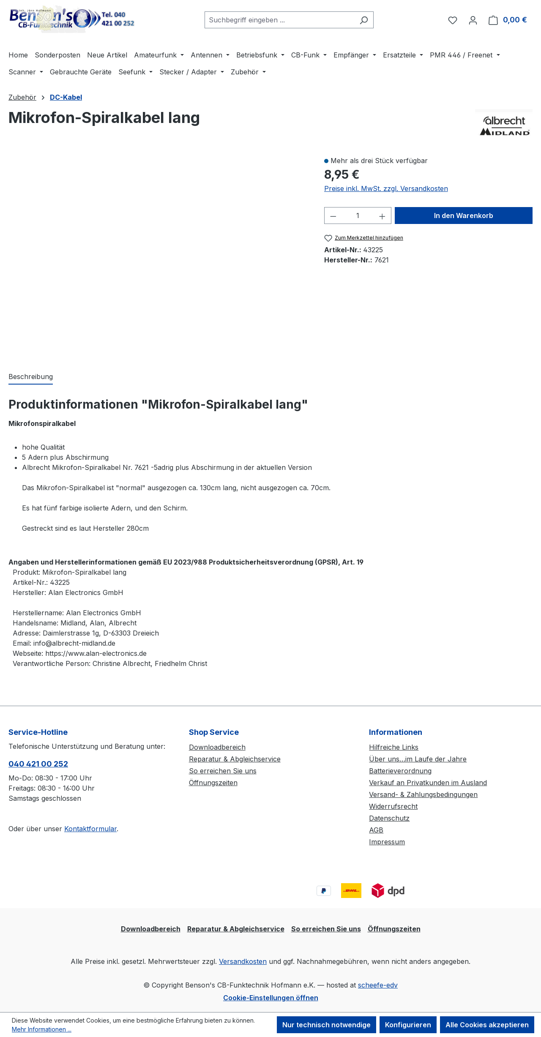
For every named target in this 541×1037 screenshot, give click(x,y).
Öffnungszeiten (213, 782)
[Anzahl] (357, 215)
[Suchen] (364, 19)
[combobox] (279, 19)
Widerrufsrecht (393, 806)
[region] (158, 255)
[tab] (30, 377)
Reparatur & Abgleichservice (235, 759)
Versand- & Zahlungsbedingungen (423, 794)
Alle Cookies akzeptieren (487, 1025)
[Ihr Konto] (473, 19)
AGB (376, 830)
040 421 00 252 (38, 763)
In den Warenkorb (463, 215)
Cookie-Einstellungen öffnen (270, 997)
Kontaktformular (90, 828)
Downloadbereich (217, 747)
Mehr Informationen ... (41, 1029)
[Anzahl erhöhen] (382, 215)
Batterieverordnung (400, 771)
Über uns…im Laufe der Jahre (418, 759)
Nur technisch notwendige (326, 1025)
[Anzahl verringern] (333, 215)
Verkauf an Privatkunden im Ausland (428, 782)
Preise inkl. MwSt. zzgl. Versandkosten (386, 188)
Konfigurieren (408, 1025)
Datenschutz (389, 818)
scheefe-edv (378, 985)
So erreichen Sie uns (223, 771)
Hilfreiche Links (393, 747)
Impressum (387, 842)
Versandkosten (243, 961)
